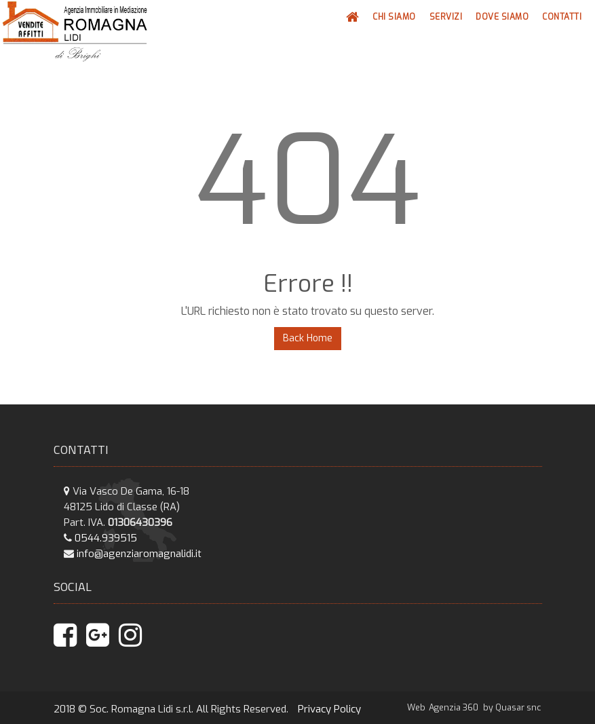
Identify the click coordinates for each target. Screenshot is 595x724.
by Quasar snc (512, 707)
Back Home (307, 338)
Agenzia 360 (454, 707)
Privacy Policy (329, 709)
